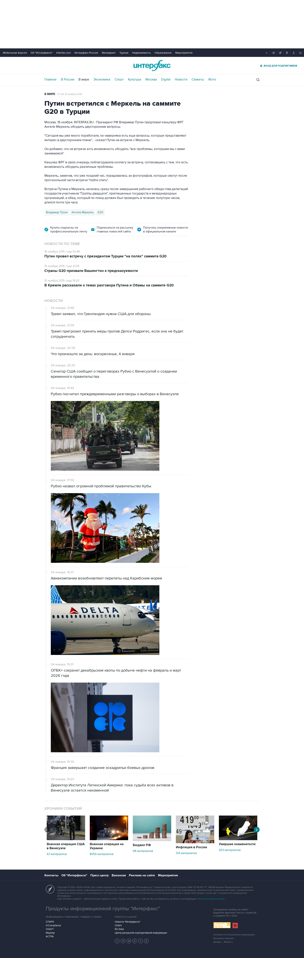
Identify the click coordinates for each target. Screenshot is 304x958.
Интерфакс (152, 65)
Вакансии (119, 875)
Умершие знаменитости (237, 844)
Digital (165, 79)
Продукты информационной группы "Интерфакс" (103, 909)
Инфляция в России (191, 847)
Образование (163, 52)
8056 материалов (101, 854)
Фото (212, 79)
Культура (134, 79)
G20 (100, 212)
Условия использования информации (234, 934)
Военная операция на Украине (107, 846)
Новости (181, 79)
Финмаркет (109, 52)
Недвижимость (141, 52)
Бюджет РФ (142, 845)
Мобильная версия (15, 52)
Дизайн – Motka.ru (223, 942)
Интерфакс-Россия (86, 52)
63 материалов (57, 854)
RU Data (119, 929)
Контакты (51, 875)
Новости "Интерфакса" (127, 921)
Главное (50, 79)
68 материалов (143, 851)
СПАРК (50, 921)
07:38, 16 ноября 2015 (69, 94)
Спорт (119, 79)
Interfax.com (63, 52)
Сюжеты (198, 79)
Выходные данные (223, 938)
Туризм (123, 52)
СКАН (118, 925)
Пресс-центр (99, 875)
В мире (84, 79)
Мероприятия (184, 52)
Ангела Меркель (83, 212)
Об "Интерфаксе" (42, 52)
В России (67, 79)
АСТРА (50, 936)
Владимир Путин (57, 212)
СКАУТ (50, 929)
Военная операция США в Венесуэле (66, 846)
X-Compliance (53, 925)
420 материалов (230, 850)
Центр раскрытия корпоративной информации (141, 932)
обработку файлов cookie (211, 898)
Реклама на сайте (142, 875)
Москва (151, 79)
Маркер (50, 932)
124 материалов (186, 853)
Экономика (101, 79)
